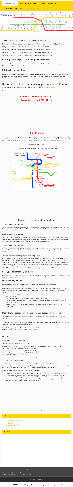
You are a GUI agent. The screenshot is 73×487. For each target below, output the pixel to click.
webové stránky (23, 485)
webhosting (40, 485)
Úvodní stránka (10, 4)
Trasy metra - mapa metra (28, 4)
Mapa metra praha (13, 422)
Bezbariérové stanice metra (13, 8)
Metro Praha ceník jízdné (15, 424)
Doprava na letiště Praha (48, 4)
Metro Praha (23, 141)
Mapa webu (39, 479)
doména (33, 485)
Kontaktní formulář (32, 8)
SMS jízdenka (11, 425)
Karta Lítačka (51, 87)
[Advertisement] (36, 116)
